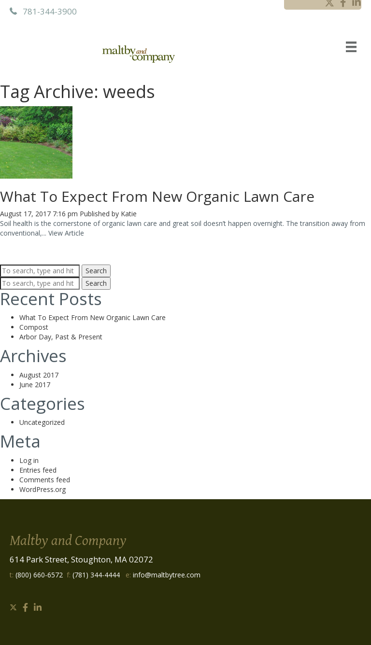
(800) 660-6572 (39, 574)
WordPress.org (42, 489)
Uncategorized (42, 422)
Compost (33, 327)
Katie (129, 213)
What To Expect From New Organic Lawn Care (157, 196)
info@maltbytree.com (166, 574)
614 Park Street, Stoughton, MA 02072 (81, 559)
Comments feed (44, 479)
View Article (66, 233)
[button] (13, 607)
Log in (29, 460)
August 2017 (38, 374)
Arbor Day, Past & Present (60, 336)
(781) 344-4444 (96, 574)
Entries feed (38, 470)
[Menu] (351, 46)
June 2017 (34, 384)
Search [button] (96, 270)
